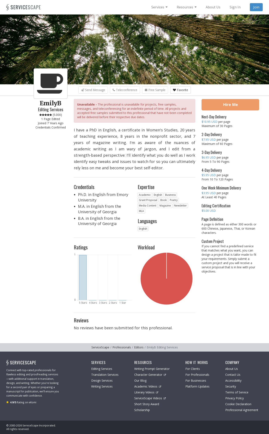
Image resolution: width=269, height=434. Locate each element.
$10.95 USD (210, 122)
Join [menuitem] (256, 7)
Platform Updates (197, 386)
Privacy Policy (234, 398)
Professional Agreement (241, 410)
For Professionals (197, 375)
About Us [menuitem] (213, 7)
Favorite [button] (180, 90)
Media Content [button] (147, 205)
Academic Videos (147, 386)
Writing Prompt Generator (152, 369)
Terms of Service (236, 392)
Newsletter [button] (180, 205)
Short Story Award (146, 404)
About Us (231, 369)
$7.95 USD (209, 140)
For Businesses (195, 380)
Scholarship (142, 410)
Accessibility (233, 380)
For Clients (192, 369)
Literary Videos (146, 392)
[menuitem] (159, 7)
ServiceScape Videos (150, 398)
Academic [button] (145, 195)
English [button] (158, 195)
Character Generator (150, 375)
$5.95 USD (209, 175)
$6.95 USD (209, 157)
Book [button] (163, 200)
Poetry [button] (174, 200)
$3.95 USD (209, 193)
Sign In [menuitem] (235, 7)
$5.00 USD (209, 211)
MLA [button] (141, 211)
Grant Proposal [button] (148, 200)
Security (230, 386)
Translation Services (105, 375)
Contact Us (232, 375)
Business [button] (170, 195)
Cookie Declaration (238, 404)
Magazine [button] (165, 205)
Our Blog (140, 380)
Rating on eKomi (23, 402)
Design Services (102, 380)
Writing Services (102, 386)
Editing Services (101, 369)
